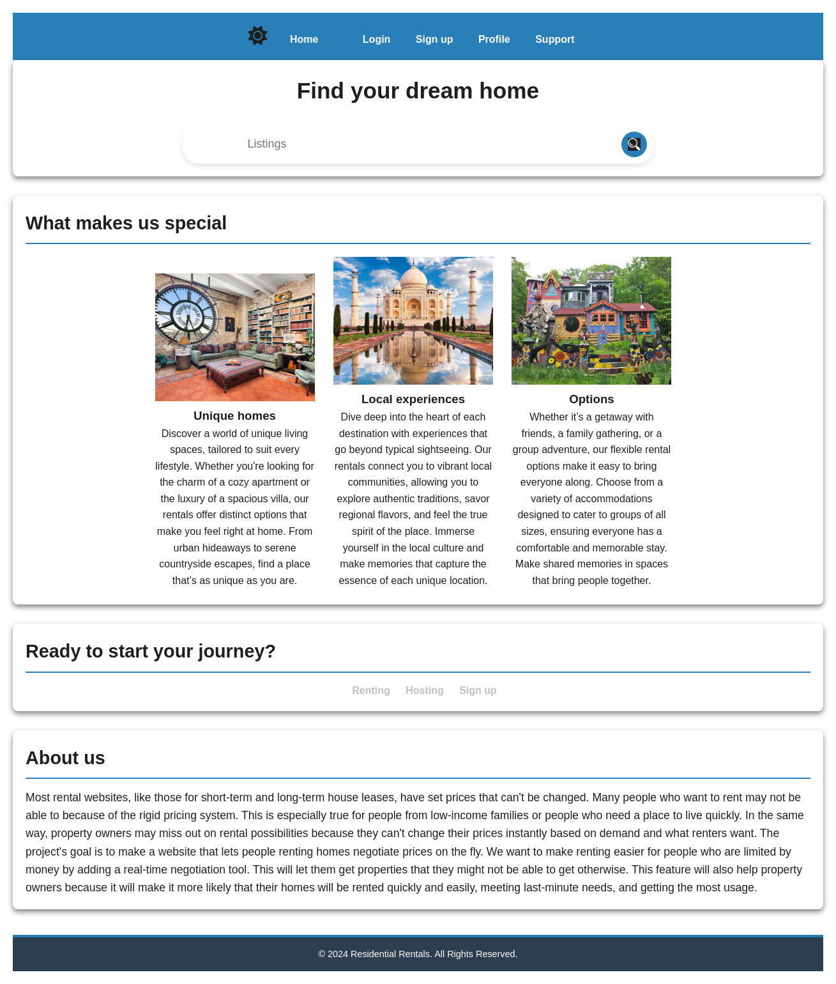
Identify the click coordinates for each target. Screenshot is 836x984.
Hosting (425, 690)
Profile (494, 39)
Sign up (434, 39)
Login (377, 39)
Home (304, 39)
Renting (371, 690)
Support (554, 39)
